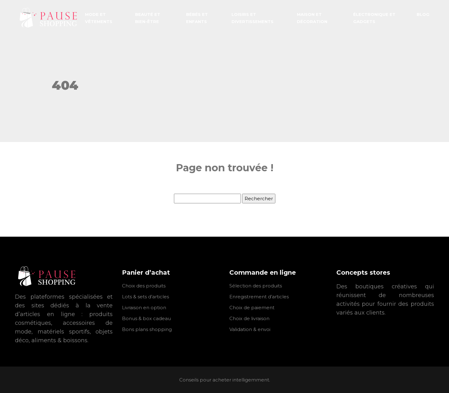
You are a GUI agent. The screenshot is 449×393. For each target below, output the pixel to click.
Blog (423, 14)
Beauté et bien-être (147, 18)
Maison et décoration (312, 18)
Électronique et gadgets (374, 18)
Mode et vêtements (98, 18)
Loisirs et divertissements (253, 18)
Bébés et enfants (197, 18)
